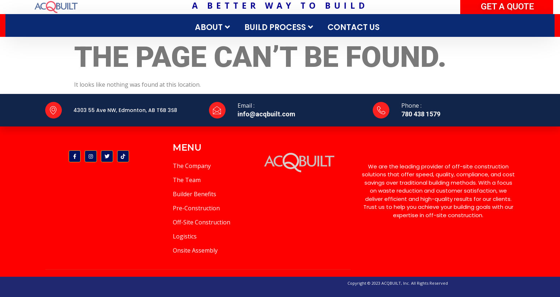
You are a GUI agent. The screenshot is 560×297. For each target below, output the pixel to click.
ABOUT (213, 27)
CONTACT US (354, 27)
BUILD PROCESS (279, 27)
